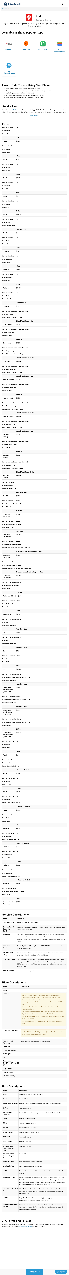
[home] (13, 4)
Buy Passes (35, 1272)
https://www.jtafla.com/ (25, 1226)
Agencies (5, 9)
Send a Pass (14, 110)
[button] (62, 4)
